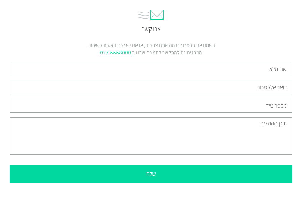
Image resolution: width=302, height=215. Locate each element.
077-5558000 (115, 53)
